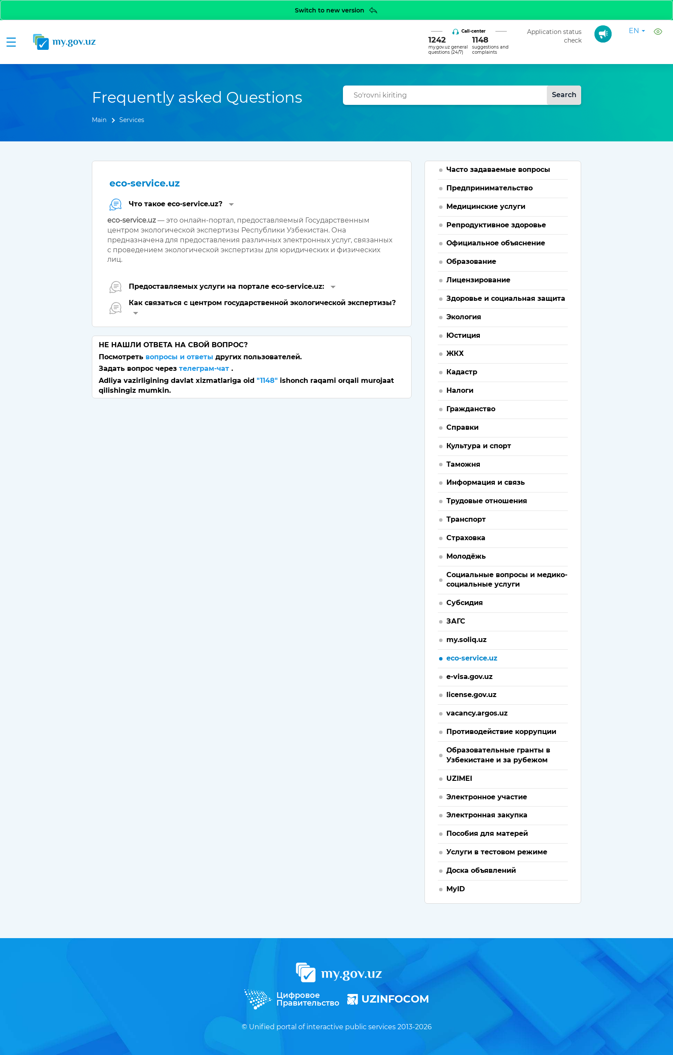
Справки (462, 427)
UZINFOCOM (388, 999)
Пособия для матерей (487, 833)
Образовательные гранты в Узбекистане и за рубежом (498, 755)
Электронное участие (486, 797)
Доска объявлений (481, 870)
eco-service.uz (471, 658)
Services (131, 120)
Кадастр (461, 372)
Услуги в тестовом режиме (496, 852)
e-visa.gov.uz (469, 677)
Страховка (465, 538)
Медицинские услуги (485, 206)
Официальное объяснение (495, 243)
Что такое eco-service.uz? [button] (171, 204)
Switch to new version (337, 10)
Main (99, 120)
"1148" (267, 380)
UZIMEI (459, 778)
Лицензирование (478, 280)
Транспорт (466, 519)
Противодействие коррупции (501, 732)
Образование (471, 261)
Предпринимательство (489, 188)
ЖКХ (455, 353)
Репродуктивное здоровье (496, 225)
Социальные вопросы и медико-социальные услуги (506, 580)
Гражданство (470, 409)
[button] (659, 31)
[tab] (251, 204)
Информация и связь (485, 482)
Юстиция (463, 335)
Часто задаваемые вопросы (498, 169)
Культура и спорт (478, 446)
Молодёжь (466, 556)
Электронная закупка (486, 815)
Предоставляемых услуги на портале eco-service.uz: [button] (222, 287)
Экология (463, 317)
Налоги (459, 390)
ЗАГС (455, 621)
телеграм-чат (205, 368)
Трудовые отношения (486, 501)
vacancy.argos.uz (477, 713)
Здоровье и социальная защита (505, 298)
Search (564, 95)
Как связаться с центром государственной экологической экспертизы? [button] (252, 307)
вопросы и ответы (180, 357)
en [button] (637, 31)
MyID (455, 889)
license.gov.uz (471, 695)
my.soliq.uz (466, 640)
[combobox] (462, 95)
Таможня (463, 464)
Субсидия (464, 603)
